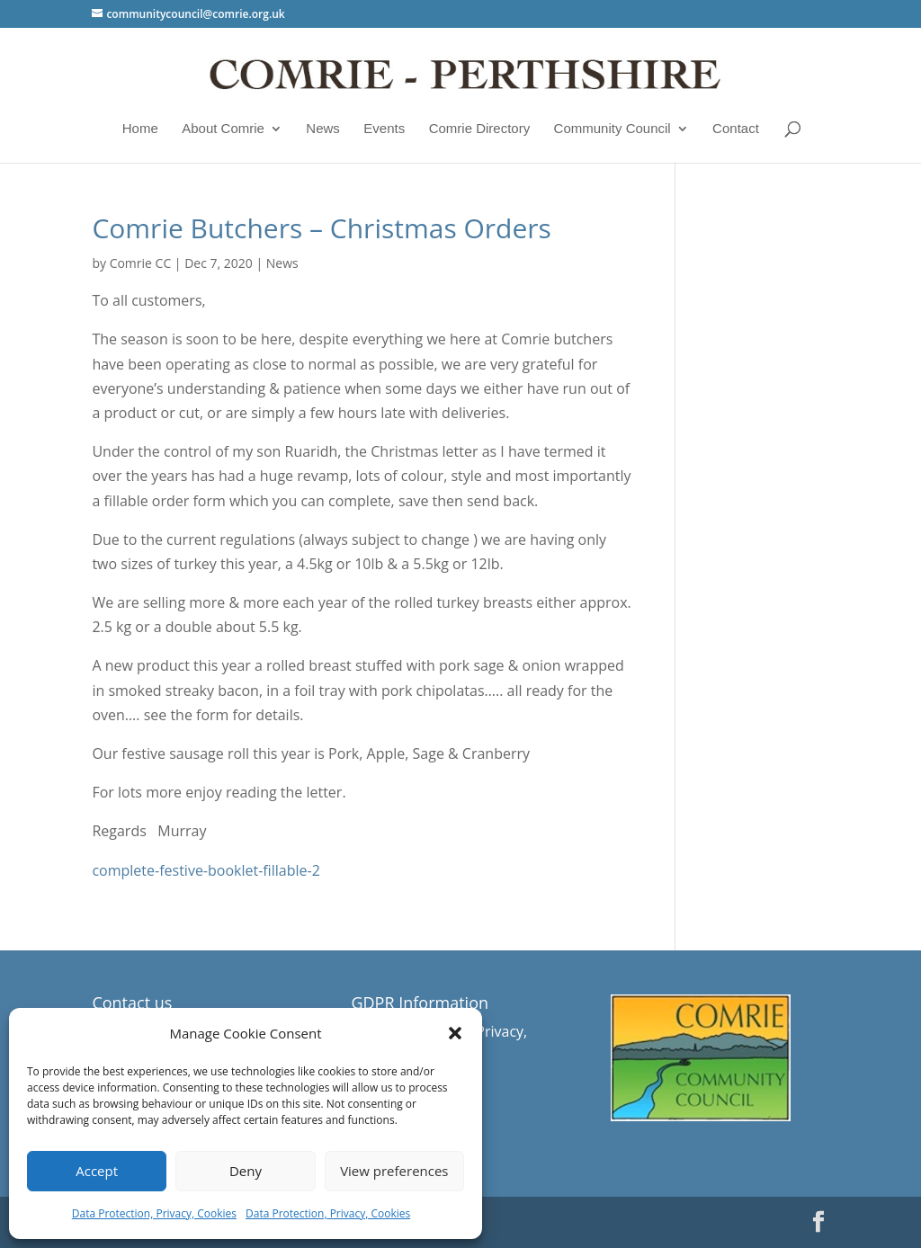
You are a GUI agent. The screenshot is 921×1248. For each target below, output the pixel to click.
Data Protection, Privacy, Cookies (154, 1213)
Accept (97, 1171)
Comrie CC (141, 263)
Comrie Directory (480, 128)
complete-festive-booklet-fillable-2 (205, 870)
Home (140, 128)
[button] (455, 1033)
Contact (735, 128)
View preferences (394, 1171)
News (323, 128)
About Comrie (223, 128)
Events (384, 128)
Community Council (612, 128)
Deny (245, 1171)
